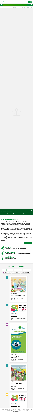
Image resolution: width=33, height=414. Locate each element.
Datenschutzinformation (16, 412)
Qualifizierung (10, 257)
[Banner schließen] (31, 210)
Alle (4, 269)
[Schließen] (31, 409)
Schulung (8, 247)
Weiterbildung (10, 252)
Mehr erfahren (28, 242)
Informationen (16, 272)
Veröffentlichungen (25, 272)
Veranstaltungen (6, 272)
